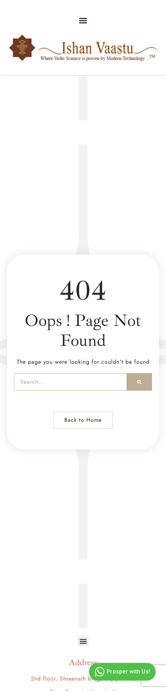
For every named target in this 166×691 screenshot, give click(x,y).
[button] (83, 20)
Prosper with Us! (121, 672)
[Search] (139, 382)
